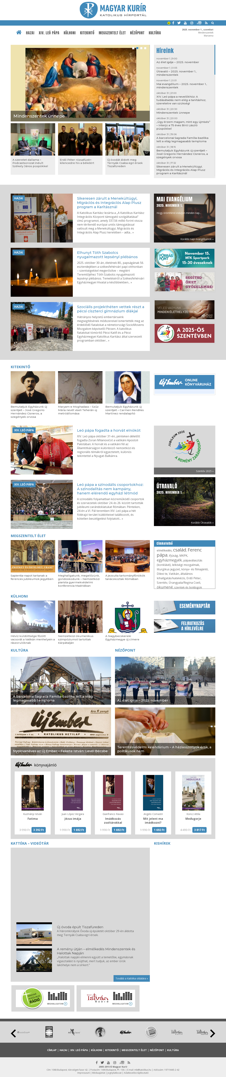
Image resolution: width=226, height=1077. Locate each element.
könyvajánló (45, 764)
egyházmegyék (169, 560)
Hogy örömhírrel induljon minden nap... (179, 205)
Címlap (52, 1050)
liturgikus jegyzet (168, 569)
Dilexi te (162, 574)
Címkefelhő (165, 543)
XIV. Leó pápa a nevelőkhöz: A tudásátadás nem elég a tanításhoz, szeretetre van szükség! (181, 100)
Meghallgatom (55, 1004)
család (179, 550)
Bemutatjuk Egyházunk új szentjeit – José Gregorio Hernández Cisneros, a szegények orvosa (182, 154)
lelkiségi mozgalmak (185, 565)
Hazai (30, 33)
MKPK (183, 556)
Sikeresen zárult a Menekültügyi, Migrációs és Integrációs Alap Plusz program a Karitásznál (180, 170)
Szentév (162, 583)
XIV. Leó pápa (49, 33)
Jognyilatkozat (114, 1072)
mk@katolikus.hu (142, 1069)
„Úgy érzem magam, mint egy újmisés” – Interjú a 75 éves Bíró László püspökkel (183, 125)
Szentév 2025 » (205, 471)
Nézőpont (137, 33)
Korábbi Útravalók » (202, 522)
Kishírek (162, 843)
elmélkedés (164, 550)
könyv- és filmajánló (194, 569)
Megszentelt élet (112, 33)
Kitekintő (87, 33)
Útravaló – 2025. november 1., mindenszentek (176, 73)
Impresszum (83, 1072)
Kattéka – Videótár (30, 843)
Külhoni (70, 33)
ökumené (165, 587)
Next (212, 1033)
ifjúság (173, 556)
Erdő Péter (193, 578)
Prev (13, 1033)
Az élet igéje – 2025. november (177, 62)
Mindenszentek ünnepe (173, 112)
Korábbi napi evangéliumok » (197, 239)
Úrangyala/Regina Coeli (184, 583)
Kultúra (155, 33)
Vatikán (174, 574)
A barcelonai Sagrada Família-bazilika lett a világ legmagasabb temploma (182, 139)
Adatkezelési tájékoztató (136, 1072)
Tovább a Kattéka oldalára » (131, 978)
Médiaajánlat (98, 1072)
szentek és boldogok (188, 587)
